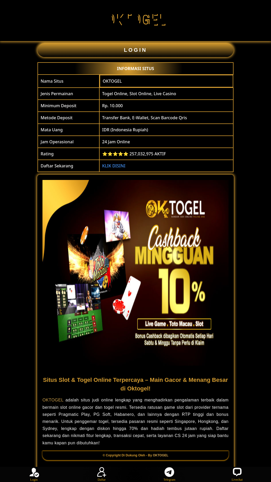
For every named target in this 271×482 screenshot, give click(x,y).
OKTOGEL (112, 81)
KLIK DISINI (114, 166)
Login (34, 474)
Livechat (237, 474)
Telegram (169, 474)
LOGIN (135, 50)
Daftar (101, 474)
